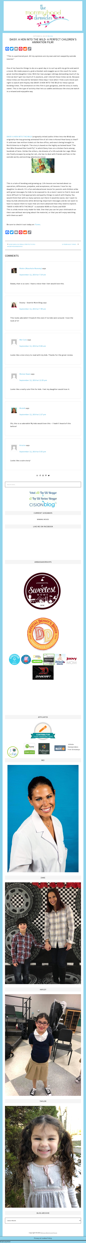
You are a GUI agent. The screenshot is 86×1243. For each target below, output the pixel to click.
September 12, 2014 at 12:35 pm (33, 380)
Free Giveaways (74, 749)
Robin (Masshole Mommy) (30, 268)
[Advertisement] (43, 697)
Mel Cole (23, 340)
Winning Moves (43, 519)
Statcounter (5, 1241)
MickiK (22, 408)
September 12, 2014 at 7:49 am (32, 309)
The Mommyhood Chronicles (43, 17)
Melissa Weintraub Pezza (49, 1233)
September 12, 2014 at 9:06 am (32, 346)
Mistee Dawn (24, 374)
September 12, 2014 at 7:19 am (32, 275)
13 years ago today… (69, 244)
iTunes (37, 224)
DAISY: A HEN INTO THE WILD (19, 136)
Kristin (22, 445)
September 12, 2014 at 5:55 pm (32, 451)
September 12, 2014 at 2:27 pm (32, 414)
